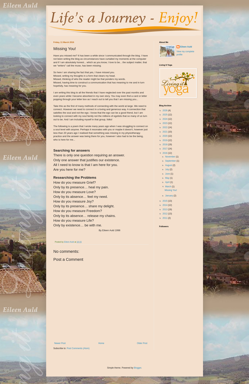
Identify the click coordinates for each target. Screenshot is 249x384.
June (167, 174)
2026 (165, 110)
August (169, 165)
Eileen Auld (186, 46)
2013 (165, 209)
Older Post (142, 343)
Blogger (137, 368)
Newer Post (60, 343)
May (167, 178)
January (169, 195)
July (167, 169)
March (168, 186)
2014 (165, 205)
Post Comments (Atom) (78, 348)
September (170, 161)
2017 (165, 148)
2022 (165, 127)
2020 (165, 136)
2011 (165, 218)
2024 (165, 119)
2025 (165, 114)
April (167, 182)
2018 (165, 144)
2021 (165, 131)
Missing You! (171, 190)
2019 (165, 140)
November (170, 156)
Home (101, 343)
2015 (165, 201)
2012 (165, 213)
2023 (165, 123)
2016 (165, 153)
